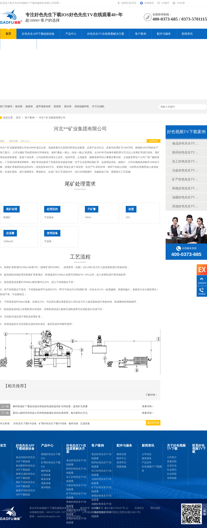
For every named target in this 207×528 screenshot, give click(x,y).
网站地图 (155, 508)
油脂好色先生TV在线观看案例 (186, 197)
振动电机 (46, 487)
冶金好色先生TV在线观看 (76, 487)
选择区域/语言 (129, 3)
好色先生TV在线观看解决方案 (105, 33)
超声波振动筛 (43, 106)
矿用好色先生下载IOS (50, 464)
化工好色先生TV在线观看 (76, 479)
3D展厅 (165, 3)
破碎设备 (73, 423)
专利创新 (172, 478)
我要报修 (121, 466)
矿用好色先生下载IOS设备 (53, 423)
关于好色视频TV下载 (18, 44)
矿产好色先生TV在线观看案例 (186, 179)
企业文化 (172, 465)
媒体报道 (146, 458)
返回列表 (153, 141)
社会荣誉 (172, 474)
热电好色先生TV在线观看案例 (186, 188)
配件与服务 (164, 33)
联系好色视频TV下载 (55, 44)
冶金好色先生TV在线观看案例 (186, 170)
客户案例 (140, 33)
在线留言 (149, 3)
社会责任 (172, 469)
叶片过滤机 (98, 106)
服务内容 (121, 454)
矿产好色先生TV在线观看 (76, 495)
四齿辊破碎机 (82, 106)
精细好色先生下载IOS (50, 456)
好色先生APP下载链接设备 (38, 33)
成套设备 (46, 483)
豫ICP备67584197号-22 (116, 508)
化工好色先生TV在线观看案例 (186, 161)
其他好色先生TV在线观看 (76, 520)
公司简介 (172, 457)
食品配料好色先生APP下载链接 (25, 467)
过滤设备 (85, 423)
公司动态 (146, 454)
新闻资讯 (187, 33)
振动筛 (18, 106)
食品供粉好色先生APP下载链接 (25, 459)
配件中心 (121, 458)
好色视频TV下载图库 (152, 468)
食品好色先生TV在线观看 (76, 462)
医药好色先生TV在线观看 (76, 470)
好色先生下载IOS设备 (25, 423)
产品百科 (146, 462)
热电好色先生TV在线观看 (76, 504)
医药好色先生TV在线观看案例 (186, 152)
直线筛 (57, 106)
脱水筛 (67, 106)
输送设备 (46, 479)
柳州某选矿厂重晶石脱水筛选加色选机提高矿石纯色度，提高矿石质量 (50, 406)
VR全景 (181, 3)
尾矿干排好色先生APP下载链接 (25, 484)
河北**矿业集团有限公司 (52, 117)
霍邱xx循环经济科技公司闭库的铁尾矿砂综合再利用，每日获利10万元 (50, 413)
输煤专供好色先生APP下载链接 (25, 492)
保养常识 (121, 462)
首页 (8, 33)
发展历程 (172, 461)
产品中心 (70, 33)
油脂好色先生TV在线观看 (76, 512)
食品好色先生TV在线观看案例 (186, 143)
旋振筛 (29, 106)
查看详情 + (148, 406)
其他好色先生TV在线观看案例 (186, 206)
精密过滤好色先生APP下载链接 (25, 476)
